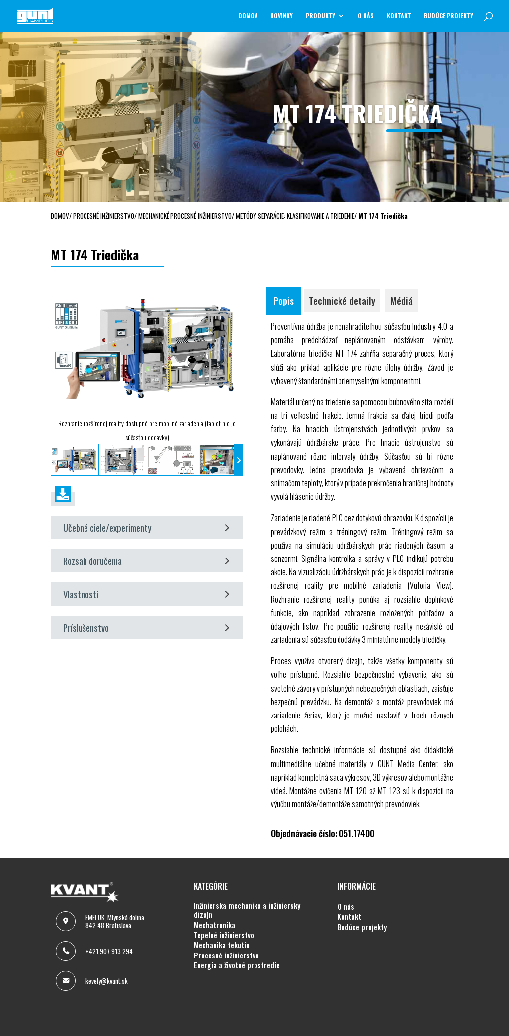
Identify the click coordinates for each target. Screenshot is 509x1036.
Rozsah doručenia (146, 568)
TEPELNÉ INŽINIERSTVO (224, 943)
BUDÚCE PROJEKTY (448, 16)
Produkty (320, 16)
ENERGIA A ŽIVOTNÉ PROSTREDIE (237, 973)
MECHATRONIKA (214, 933)
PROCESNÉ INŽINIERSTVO (226, 963)
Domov (247, 16)
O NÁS (366, 16)
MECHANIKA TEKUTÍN (222, 953)
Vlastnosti (146, 602)
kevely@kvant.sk (106, 989)
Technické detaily (342, 308)
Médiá (401, 308)
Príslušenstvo (146, 635)
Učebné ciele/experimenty (146, 535)
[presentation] (55, 467)
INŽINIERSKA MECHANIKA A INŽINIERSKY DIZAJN (247, 918)
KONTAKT (399, 16)
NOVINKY (281, 16)
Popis (283, 308)
